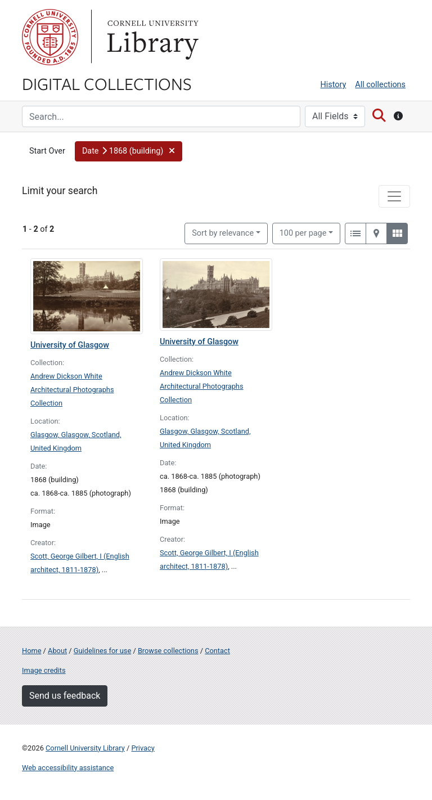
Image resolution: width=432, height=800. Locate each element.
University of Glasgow (69, 345)
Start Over (47, 151)
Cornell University (50, 37)
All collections (380, 84)
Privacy (142, 748)
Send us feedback (64, 695)
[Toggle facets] (394, 196)
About (57, 650)
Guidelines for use (102, 650)
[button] (128, 151)
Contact (217, 650)
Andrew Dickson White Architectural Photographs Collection (72, 389)
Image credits (44, 670)
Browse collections (168, 650)
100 (303, 232)
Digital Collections (107, 83)
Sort (223, 233)
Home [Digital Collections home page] (31, 650)
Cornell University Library (85, 748)
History (333, 84)
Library (151, 37)
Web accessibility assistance (68, 767)
